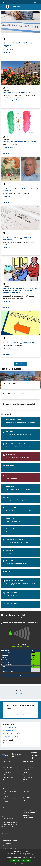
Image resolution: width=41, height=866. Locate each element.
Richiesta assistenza (28, 817)
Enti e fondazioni (7, 772)
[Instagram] (32, 757)
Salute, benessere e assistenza (10, 799)
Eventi (24, 803)
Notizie (7, 39)
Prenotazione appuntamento (30, 810)
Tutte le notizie (20, 364)
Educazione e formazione (9, 789)
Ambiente (5, 796)
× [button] (39, 850)
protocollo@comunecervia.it (11, 824)
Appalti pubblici (26, 775)
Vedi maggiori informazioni (20, 676)
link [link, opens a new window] (34, 857)
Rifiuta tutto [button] (26, 860)
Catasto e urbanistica (28, 777)
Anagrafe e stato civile (28, 765)
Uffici (4, 770)
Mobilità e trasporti (27, 782)
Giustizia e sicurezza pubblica (10, 791)
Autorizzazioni (6, 801)
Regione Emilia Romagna (8, 2)
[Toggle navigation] (3, 6)
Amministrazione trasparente (10, 840)
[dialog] (20, 857)
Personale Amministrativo (9, 777)
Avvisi (24, 794)
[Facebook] (32, 755)
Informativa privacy (7, 843)
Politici (4, 775)
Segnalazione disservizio (29, 812)
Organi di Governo (7, 765)
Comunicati (26, 791)
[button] (20, 863)
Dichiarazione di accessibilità (10, 848)
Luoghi (24, 800)
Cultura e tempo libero (28, 767)
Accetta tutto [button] (15, 860)
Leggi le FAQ (26, 815)
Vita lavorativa (26, 770)
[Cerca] (38, 7)
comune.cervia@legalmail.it (10, 822)
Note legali (5, 845)
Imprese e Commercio (28, 772)
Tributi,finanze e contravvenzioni (11, 794)
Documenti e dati (7, 780)
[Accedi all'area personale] (35, 2)
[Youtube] (36, 755)
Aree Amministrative (8, 767)
